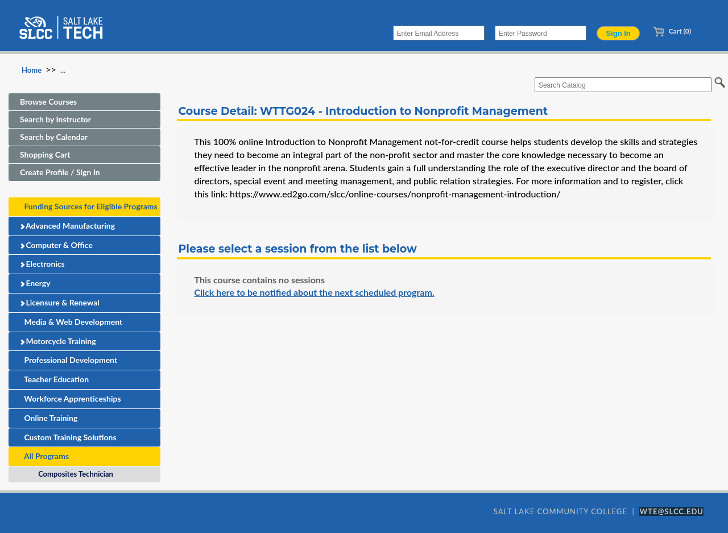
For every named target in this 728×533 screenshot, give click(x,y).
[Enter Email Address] (439, 33)
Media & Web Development (71, 322)
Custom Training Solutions (68, 437)
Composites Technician (73, 473)
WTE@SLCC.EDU (671, 511)
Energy (35, 283)
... (62, 70)
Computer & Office (56, 245)
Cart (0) (672, 31)
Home (32, 70)
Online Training (48, 418)
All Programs (44, 456)
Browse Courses (48, 101)
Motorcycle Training (57, 341)
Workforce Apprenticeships (70, 398)
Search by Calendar (54, 137)
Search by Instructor (55, 119)
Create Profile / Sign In (60, 172)
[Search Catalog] (623, 84)
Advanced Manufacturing (67, 225)
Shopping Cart (45, 154)
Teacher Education (54, 379)
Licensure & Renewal (59, 302)
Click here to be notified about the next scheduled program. (314, 292)
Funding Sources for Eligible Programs (89, 206)
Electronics (42, 263)
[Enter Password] (540, 33)
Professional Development (68, 360)
